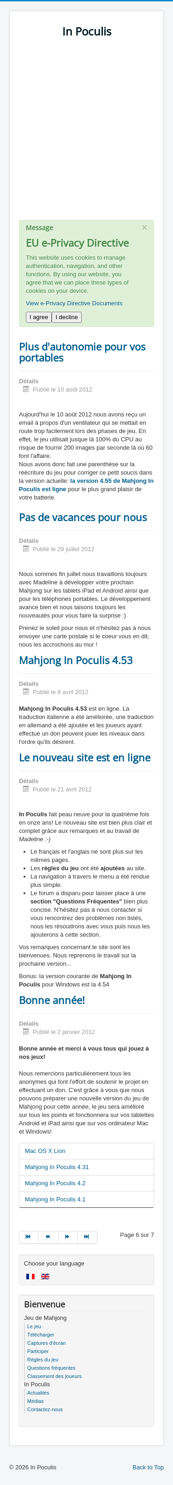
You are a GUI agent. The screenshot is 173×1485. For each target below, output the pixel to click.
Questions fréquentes (51, 1368)
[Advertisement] (86, 133)
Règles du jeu (42, 1359)
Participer (37, 1351)
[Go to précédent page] (48, 1237)
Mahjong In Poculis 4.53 (76, 660)
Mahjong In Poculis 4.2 (55, 1183)
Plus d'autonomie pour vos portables (82, 351)
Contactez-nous (45, 1409)
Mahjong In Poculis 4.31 (57, 1167)
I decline (66, 317)
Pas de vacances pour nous (83, 517)
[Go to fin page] (87, 1237)
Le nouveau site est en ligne (84, 757)
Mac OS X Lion (45, 1150)
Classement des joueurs (54, 1376)
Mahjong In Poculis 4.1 (55, 1199)
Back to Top (148, 1467)
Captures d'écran (46, 1343)
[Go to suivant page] (68, 1237)
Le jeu (34, 1326)
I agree (39, 317)
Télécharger (40, 1334)
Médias (35, 1401)
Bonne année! (52, 1000)
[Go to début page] (29, 1237)
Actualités (38, 1393)
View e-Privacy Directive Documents (74, 303)
